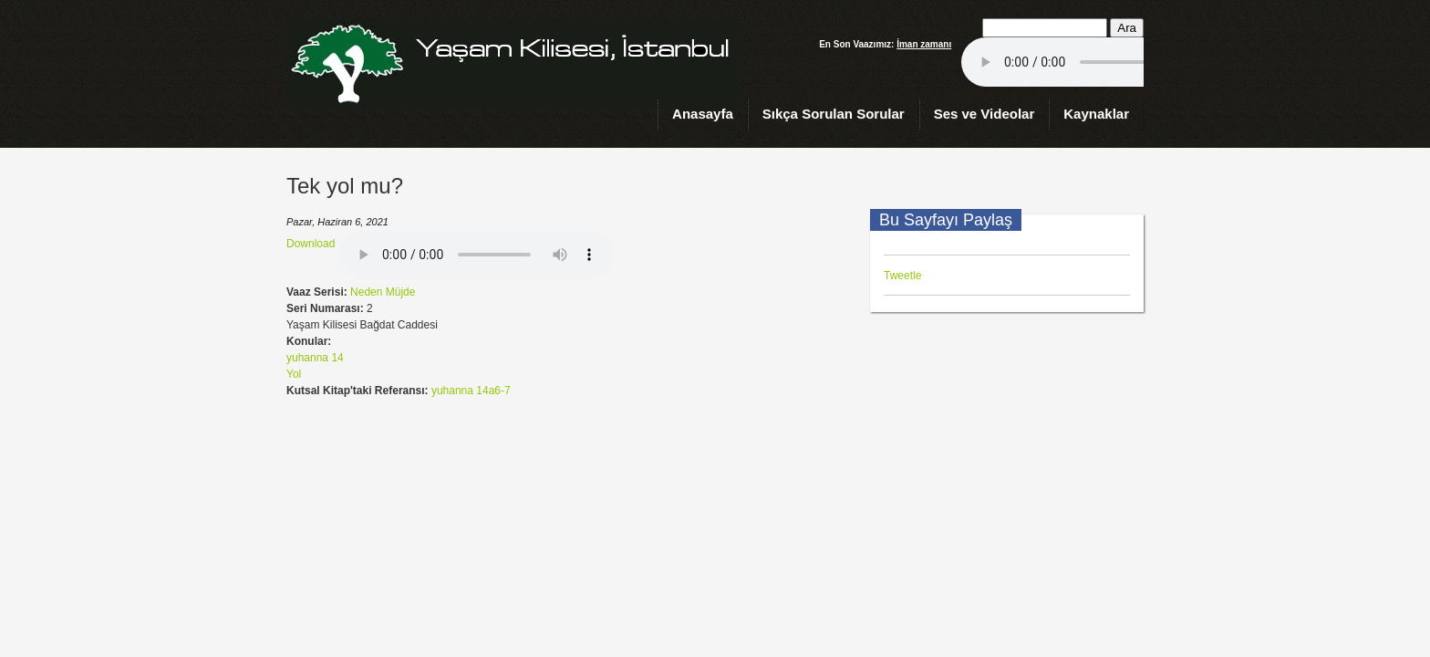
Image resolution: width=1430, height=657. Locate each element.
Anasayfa (702, 113)
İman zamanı (923, 44)
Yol (293, 374)
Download (310, 243)
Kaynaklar (1096, 113)
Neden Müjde (382, 292)
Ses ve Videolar (984, 113)
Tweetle (902, 275)
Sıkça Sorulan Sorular (833, 113)
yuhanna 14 (315, 357)
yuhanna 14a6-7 (471, 390)
